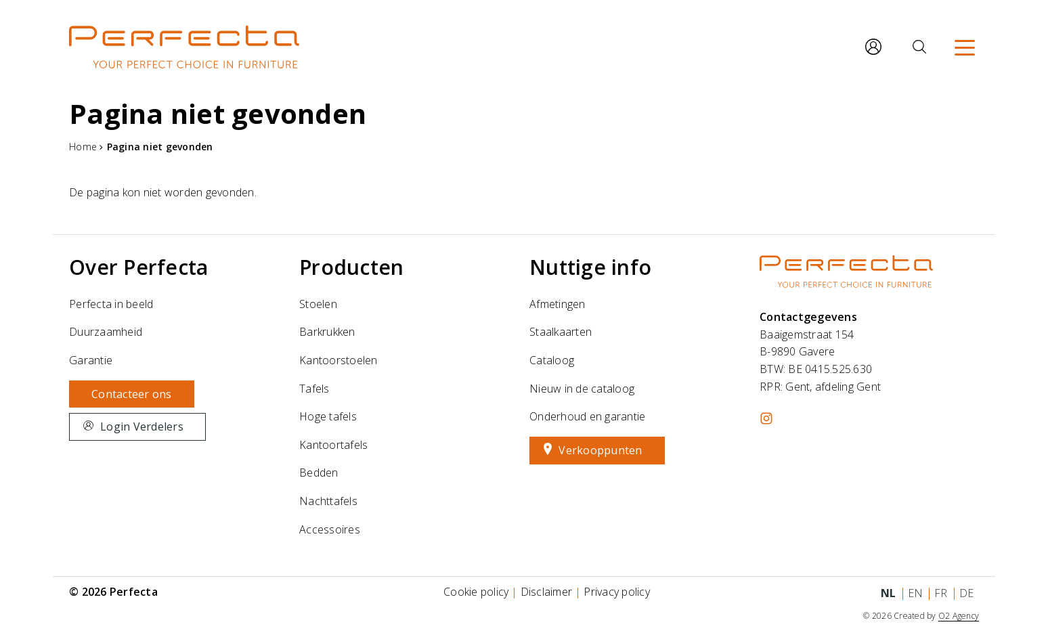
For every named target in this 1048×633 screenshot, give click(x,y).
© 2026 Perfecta (113, 591)
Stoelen (318, 304)
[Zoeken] (919, 46)
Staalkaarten (560, 331)
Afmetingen (557, 304)
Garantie (90, 360)
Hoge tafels (328, 416)
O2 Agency (958, 615)
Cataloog (551, 360)
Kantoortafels (333, 444)
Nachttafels (328, 501)
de (966, 593)
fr (941, 593)
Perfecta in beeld (111, 304)
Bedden (319, 472)
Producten (351, 267)
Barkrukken (327, 331)
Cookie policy (475, 591)
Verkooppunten (600, 450)
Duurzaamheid (105, 331)
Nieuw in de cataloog (581, 388)
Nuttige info (590, 267)
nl (888, 593)
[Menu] (965, 46)
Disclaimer (547, 591)
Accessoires (329, 529)
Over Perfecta (138, 267)
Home (83, 146)
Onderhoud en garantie (587, 416)
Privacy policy (617, 591)
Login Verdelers (141, 426)
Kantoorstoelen (338, 360)
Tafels (314, 388)
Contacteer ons (131, 394)
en (915, 593)
